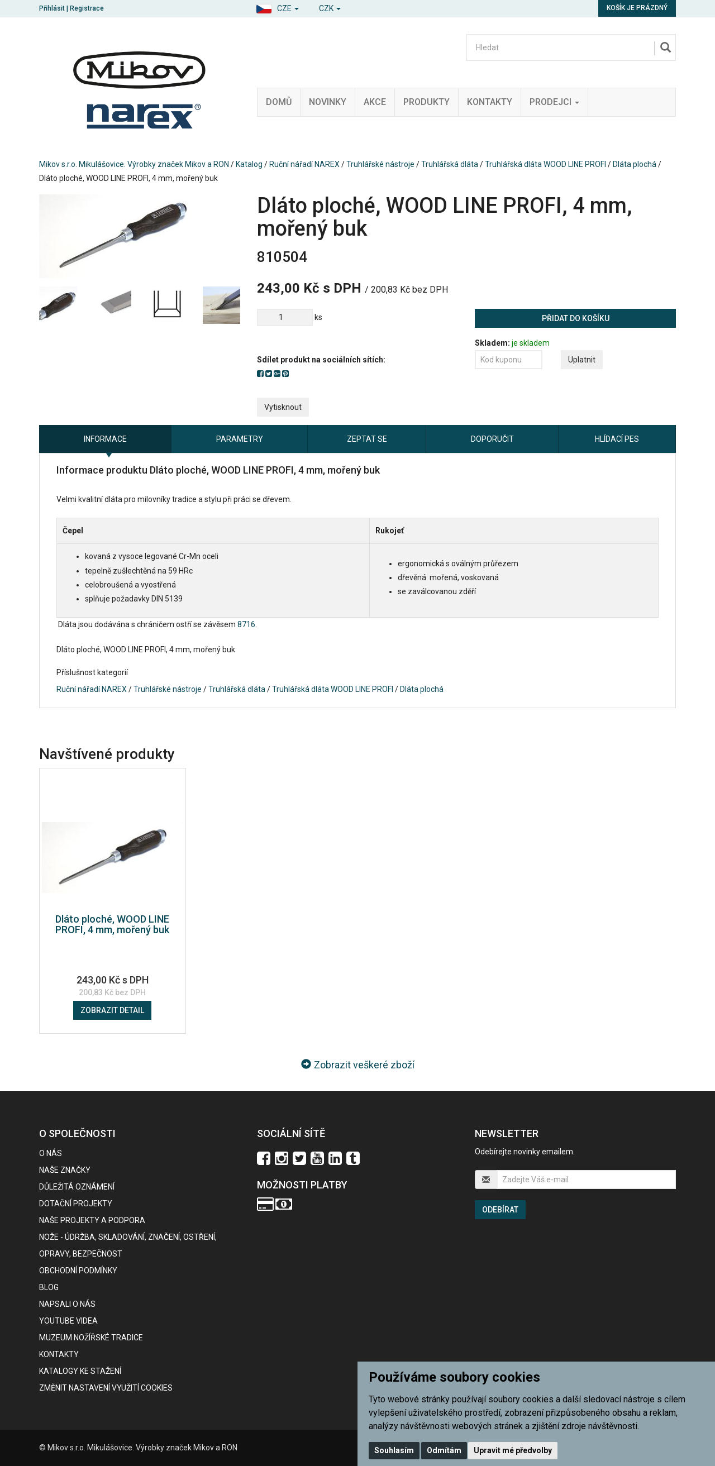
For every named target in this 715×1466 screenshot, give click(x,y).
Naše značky (64, 1170)
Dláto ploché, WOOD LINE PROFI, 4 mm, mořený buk (112, 924)
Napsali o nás (67, 1304)
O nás (50, 1153)
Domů (279, 102)
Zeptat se (367, 438)
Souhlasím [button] (394, 1450)
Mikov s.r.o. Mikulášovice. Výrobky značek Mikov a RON (134, 164)
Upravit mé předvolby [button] (513, 1450)
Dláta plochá (634, 164)
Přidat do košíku (575, 318)
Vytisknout (283, 407)
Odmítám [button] (444, 1450)
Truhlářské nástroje (380, 164)
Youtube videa (68, 1320)
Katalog (249, 164)
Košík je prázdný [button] (637, 8)
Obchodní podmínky (78, 1270)
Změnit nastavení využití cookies (106, 1387)
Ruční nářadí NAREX (304, 164)
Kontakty (489, 102)
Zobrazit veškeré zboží (357, 1065)
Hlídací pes (617, 438)
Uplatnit (581, 359)
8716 (246, 624)
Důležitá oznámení (77, 1186)
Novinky (327, 102)
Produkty (426, 102)
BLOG (49, 1287)
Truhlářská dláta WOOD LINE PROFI (545, 164)
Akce (375, 102)
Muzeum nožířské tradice (91, 1337)
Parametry (239, 438)
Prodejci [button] (554, 102)
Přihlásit (52, 8)
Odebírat (500, 1209)
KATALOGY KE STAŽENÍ (80, 1371)
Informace (105, 438)
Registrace (87, 8)
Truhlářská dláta (449, 164)
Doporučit (492, 438)
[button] (277, 7)
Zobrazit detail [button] (112, 1010)
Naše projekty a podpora (92, 1220)
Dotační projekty (75, 1203)
